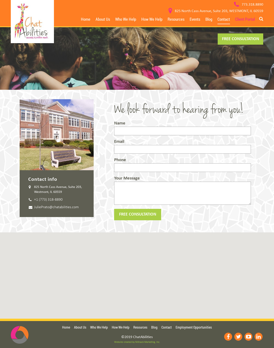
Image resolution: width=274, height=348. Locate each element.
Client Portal (245, 19)
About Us (103, 19)
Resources (176, 19)
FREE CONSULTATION (240, 39)
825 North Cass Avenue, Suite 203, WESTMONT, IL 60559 (219, 11)
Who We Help (125, 19)
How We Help (151, 19)
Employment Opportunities (194, 327)
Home (85, 19)
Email (182, 146)
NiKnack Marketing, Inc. (147, 342)
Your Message (182, 190)
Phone (182, 165)
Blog (208, 19)
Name (182, 128)
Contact (223, 19)
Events (195, 19)
